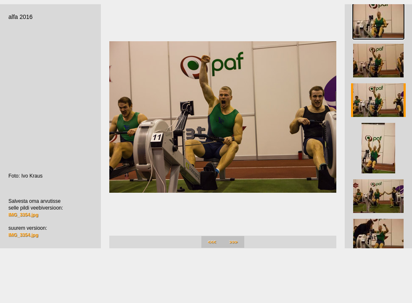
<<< (212, 242)
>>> (234, 242)
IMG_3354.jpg (23, 214)
